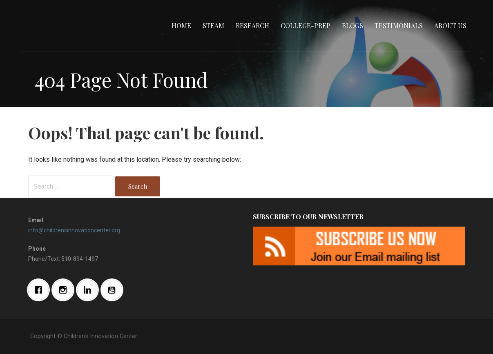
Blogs (352, 25)
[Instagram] (65, 290)
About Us (450, 25)
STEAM (213, 25)
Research (252, 25)
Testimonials (399, 25)
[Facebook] (40, 290)
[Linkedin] (89, 290)
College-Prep (305, 25)
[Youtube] (114, 290)
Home (181, 25)
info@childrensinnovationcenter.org (74, 230)
